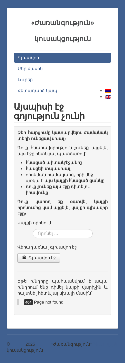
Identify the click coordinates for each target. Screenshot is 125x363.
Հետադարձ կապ (37, 90)
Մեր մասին (30, 68)
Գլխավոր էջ (39, 257)
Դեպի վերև (105, 344)
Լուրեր (25, 79)
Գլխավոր (28, 57)
